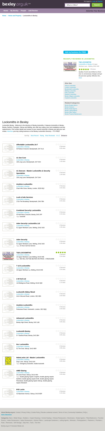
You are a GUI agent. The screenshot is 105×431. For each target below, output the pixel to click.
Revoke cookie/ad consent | (50, 412)
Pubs (3, 423)
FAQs (85, 412)
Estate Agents (80, 418)
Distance (64, 135)
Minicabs (73, 420)
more (80, 78)
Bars (10, 418)
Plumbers (99, 420)
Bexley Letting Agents (71, 110)
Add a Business (6, 415)
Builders (26, 418)
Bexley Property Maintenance (73, 114)
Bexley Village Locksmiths (72, 96)
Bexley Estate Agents (71, 108)
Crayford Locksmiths (71, 98)
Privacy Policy (25, 412)
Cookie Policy (35, 412)
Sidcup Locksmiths (70, 85)
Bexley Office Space (70, 112)
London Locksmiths (70, 87)
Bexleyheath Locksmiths (72, 89)
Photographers (82, 420)
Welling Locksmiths (70, 91)
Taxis (32, 423)
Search (97, 5)
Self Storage (18, 423)
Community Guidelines (75, 412)
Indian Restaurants (13, 420)
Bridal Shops (18, 418)
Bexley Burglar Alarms (71, 105)
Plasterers (91, 420)
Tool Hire (37, 423)
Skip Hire (26, 423)
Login (94, 1)
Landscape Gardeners (51, 420)
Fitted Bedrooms (91, 418)
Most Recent (35, 135)
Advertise (10, 131)
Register (100, 1)
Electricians (71, 418)
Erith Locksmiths (69, 92)
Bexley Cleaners (69, 107)
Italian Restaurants (26, 420)
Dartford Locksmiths (70, 94)
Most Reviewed (50, 135)
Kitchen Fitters (38, 420)
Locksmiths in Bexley (85, 64)
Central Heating (46, 418)
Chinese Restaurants (59, 418)
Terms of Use (63, 412)
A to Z (58, 135)
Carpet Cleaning (35, 418)
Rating (42, 135)
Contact (18, 412)
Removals (9, 423)
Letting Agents (64, 420)
